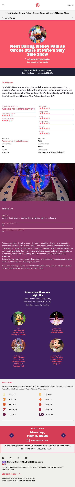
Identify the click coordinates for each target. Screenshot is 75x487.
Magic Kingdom (44, 59)
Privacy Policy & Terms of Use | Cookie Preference (18, 480)
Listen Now (12, 474)
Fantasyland (7, 141)
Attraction (31, 59)
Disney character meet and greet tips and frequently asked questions (37, 259)
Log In (70, 5)
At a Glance (10, 18)
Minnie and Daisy (61, 248)
